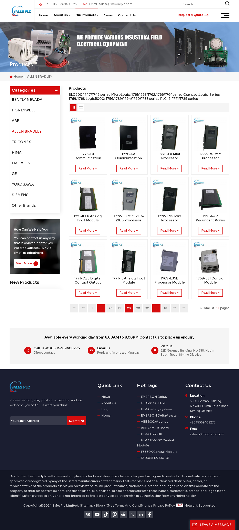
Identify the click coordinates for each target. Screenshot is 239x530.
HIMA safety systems (156, 409)
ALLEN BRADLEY (39, 76)
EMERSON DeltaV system (160, 415)
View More (27, 263)
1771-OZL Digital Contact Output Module (87, 280)
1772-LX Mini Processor (169, 156)
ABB (15, 121)
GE (14, 174)
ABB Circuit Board (155, 428)
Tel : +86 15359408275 (61, 4)
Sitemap (86, 505)
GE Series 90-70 (154, 403)
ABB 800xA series (154, 421)
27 (120, 308)
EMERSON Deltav (154, 397)
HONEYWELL (23, 110)
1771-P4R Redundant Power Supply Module (210, 218)
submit (76, 420)
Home (43, 15)
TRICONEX (21, 142)
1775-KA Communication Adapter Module (128, 156)
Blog (104, 409)
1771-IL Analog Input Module (128, 280)
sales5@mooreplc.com (207, 434)
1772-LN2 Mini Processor (169, 218)
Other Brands (24, 205)
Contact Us (127, 15)
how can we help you (31, 229)
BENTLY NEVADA (27, 100)
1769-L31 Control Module (210, 280)
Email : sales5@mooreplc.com (110, 4)
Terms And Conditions (132, 505)
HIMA (17, 153)
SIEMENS (20, 195)
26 (111, 308)
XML (109, 505)
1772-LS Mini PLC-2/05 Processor (129, 218)
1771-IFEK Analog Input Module (88, 218)
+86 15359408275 (202, 422)
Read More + (88, 168)
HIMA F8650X (151, 434)
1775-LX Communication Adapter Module (87, 156)
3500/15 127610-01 (155, 458)
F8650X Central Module (159, 452)
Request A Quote (193, 15)
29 (138, 308)
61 (165, 308)
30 (147, 308)
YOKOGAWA (23, 184)
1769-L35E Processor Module (169, 280)
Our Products (85, 15)
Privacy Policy (164, 505)
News (108, 15)
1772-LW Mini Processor (210, 156)
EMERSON (21, 163)
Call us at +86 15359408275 (57, 348)
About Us (61, 15)
